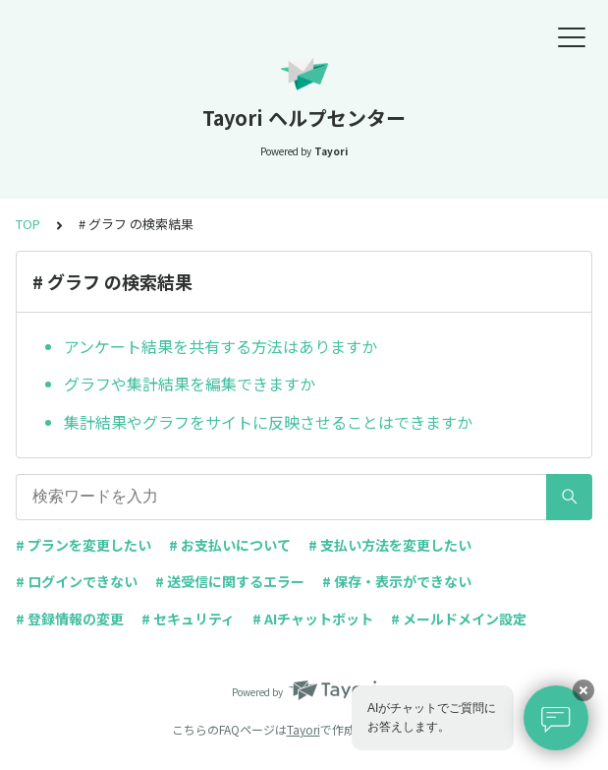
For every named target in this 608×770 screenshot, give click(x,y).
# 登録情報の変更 (70, 618)
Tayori (303, 729)
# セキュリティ (188, 618)
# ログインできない (77, 581)
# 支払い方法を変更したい (389, 545)
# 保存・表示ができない (396, 581)
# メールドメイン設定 (458, 618)
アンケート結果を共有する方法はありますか (220, 346)
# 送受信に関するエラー (229, 581)
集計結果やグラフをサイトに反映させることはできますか (268, 422)
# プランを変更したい (83, 545)
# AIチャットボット (312, 618)
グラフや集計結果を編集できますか (189, 383)
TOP (28, 223)
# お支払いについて (230, 545)
